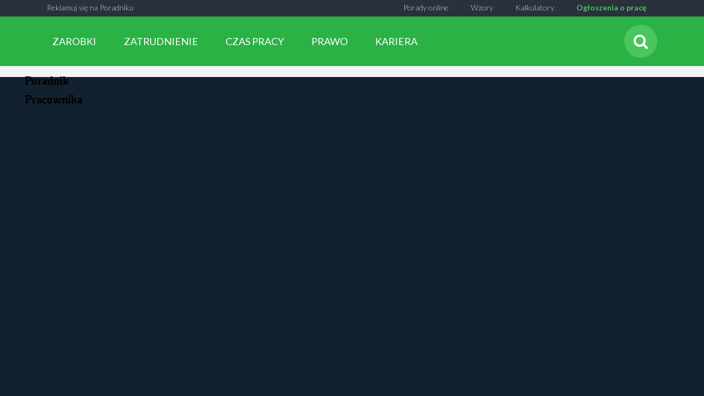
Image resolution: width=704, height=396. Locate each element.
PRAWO (329, 41)
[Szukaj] (640, 41)
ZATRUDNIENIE (161, 41)
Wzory (482, 7)
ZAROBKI (74, 41)
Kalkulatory (534, 7)
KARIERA (396, 41)
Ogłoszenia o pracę (611, 7)
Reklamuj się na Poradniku (90, 7)
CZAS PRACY (255, 41)
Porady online (426, 7)
